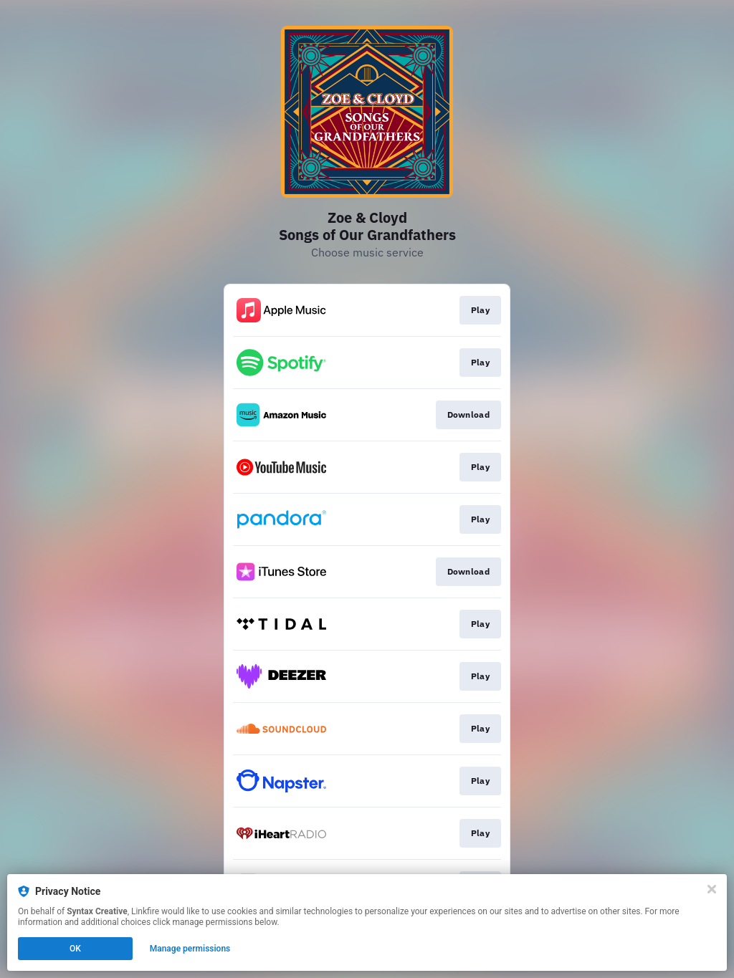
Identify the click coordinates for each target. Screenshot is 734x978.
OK (75, 949)
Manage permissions (190, 949)
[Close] (711, 889)
